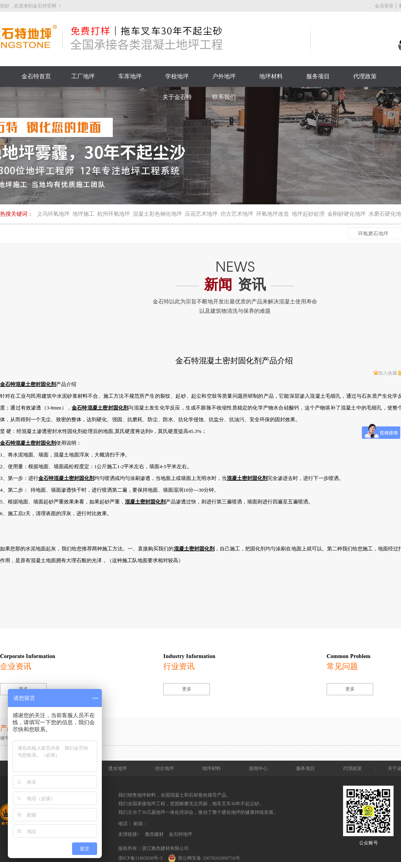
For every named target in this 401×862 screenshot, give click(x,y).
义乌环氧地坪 (53, 214)
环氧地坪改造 (272, 214)
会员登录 (384, 6)
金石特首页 (36, 76)
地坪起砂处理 (308, 214)
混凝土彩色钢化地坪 (157, 214)
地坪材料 (271, 76)
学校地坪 (177, 76)
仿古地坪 (164, 768)
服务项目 (318, 76)
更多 (186, 689)
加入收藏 (385, 373)
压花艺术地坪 (201, 214)
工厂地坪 (83, 76)
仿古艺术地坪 (236, 214)
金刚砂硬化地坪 (346, 214)
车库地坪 (130, 76)
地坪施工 (83, 214)
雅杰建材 (154, 834)
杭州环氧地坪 (113, 214)
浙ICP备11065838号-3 (140, 858)
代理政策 (365, 76)
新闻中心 (258, 768)
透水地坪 (117, 768)
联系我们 (224, 97)
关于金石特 (177, 97)
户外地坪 (224, 76)
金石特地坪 (180, 834)
